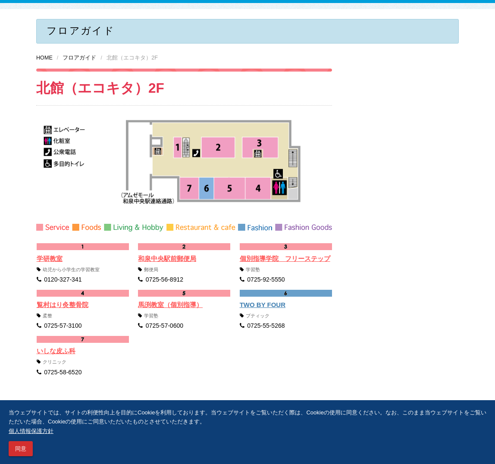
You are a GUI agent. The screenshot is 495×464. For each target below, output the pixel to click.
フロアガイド (79, 58)
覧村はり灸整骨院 (62, 304)
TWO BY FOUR (262, 304)
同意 (20, 448)
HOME (44, 58)
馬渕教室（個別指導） (170, 304)
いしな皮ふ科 (56, 350)
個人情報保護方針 (31, 431)
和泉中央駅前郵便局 (167, 258)
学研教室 (50, 258)
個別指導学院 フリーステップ (285, 258)
